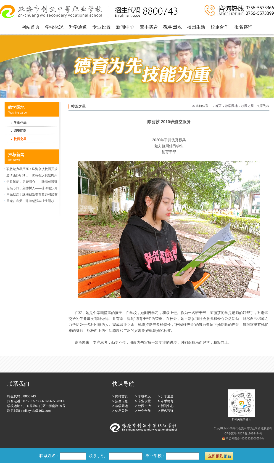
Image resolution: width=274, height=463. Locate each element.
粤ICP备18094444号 (249, 433)
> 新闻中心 (166, 406)
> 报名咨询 (166, 410)
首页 (218, 106)
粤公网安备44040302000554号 (245, 438)
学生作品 (20, 122)
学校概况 (54, 26)
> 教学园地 (120, 406)
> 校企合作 (143, 410)
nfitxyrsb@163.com (37, 410)
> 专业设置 (143, 401)
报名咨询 (243, 26)
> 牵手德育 (166, 401)
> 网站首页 (120, 396)
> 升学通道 (166, 396)
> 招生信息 (120, 401)
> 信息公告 (120, 410)
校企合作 (220, 26)
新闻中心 (125, 26)
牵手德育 (149, 26)
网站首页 (30, 26)
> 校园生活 (143, 406)
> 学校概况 (143, 396)
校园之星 (20, 139)
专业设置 (101, 26)
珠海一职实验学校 (89, 11)
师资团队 (20, 131)
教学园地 (172, 26)
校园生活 (196, 26)
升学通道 (78, 26)
